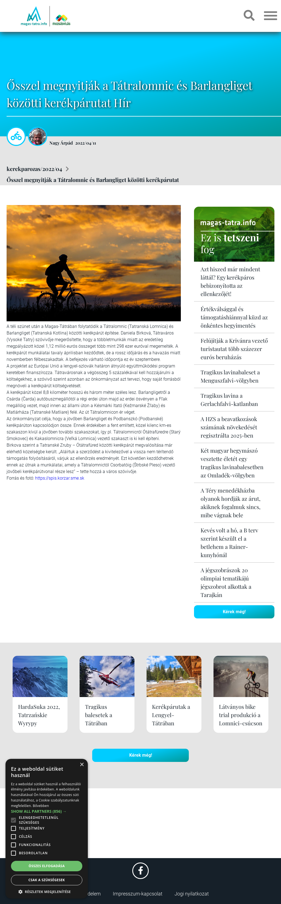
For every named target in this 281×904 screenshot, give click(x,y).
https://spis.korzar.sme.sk (59, 478)
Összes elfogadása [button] (47, 866)
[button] (46, 891)
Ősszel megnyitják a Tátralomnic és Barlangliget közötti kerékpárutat (93, 179)
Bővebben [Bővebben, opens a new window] (41, 805)
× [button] (82, 765)
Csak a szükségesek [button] (47, 880)
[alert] (46, 829)
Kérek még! (234, 611)
